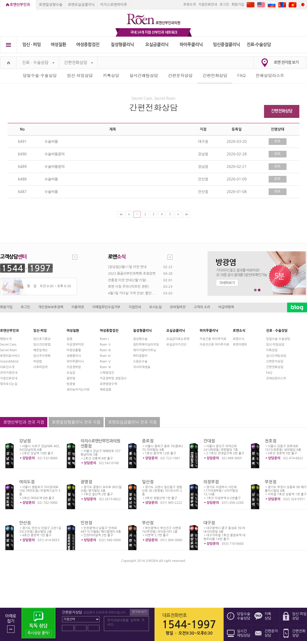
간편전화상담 (78, 63)
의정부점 (211, 482)
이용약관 (77, 307)
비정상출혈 (74, 350)
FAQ (241, 75)
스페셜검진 (107, 372)
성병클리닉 (74, 355)
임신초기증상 (42, 338)
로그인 (224, 4)
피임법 (37, 361)
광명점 (86, 482)
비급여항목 (226, 307)
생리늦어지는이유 (78, 389)
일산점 (148, 482)
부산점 (148, 523)
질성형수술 (140, 338)
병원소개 (6, 338)
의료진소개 (7, 367)
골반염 (71, 378)
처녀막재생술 (141, 367)
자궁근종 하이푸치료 (213, 338)
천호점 (270, 441)
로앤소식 (238, 338)
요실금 (71, 372)
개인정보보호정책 (50, 307)
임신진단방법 (42, 344)
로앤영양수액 (108, 384)
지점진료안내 (207, 4)
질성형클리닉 (122, 44)
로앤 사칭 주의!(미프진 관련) (128, 286)
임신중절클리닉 (226, 44)
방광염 (71, 384)
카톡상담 (111, 75)
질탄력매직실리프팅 (146, 344)
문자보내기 (139, 611)
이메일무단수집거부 (106, 307)
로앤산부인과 (20, 4)
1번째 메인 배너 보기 (255, 290)
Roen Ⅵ (105, 367)
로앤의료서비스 (10, 355)
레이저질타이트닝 (144, 350)
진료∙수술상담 (259, 44)
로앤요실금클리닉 (81, 4)
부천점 (270, 482)
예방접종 (105, 389)
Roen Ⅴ (105, 361)
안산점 (25, 523)
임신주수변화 (42, 355)
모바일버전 (177, 307)
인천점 (86, 523)
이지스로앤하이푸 (113, 4)
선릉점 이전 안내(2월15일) (127, 280)
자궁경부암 (74, 367)
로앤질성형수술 (50, 4)
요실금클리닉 (157, 44)
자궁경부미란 (75, 344)
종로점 (148, 441)
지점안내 (134, 307)
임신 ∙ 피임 (31, 44)
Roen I (104, 338)
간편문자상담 (180, 75)
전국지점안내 (8, 372)
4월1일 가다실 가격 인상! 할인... (131, 293)
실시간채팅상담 (143, 75)
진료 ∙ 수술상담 (38, 63)
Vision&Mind (9, 361)
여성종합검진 (88, 44)
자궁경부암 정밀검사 (113, 378)
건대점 (209, 441)
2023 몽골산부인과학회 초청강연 (131, 273)
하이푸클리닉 (191, 44)
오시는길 (155, 307)
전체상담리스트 (270, 75)
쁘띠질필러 (140, 355)
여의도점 (27, 482)
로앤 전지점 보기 (286, 62)
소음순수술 (140, 361)
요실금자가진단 (176, 344)
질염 (69, 338)
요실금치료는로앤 (177, 338)
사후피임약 (40, 367)
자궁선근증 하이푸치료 (214, 344)
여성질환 (58, 44)
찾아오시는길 (8, 384)
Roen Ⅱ (105, 344)
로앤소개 (189, 4)
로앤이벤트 (240, 344)
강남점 (25, 441)
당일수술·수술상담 (40, 75)
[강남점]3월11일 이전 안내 (127, 267)
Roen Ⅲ (105, 350)
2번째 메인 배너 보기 (259, 290)
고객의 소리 (202, 307)
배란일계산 (40, 350)
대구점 (209, 523)
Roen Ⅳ (105, 355)
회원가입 (238, 4)
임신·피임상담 (80, 75)
